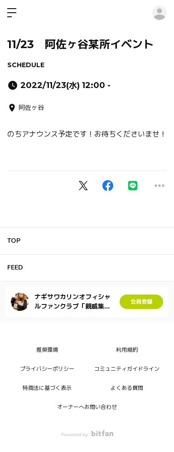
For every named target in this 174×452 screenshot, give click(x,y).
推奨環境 (47, 349)
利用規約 (127, 349)
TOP (13, 240)
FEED (15, 267)
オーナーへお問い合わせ (87, 406)
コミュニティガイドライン (127, 368)
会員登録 (141, 301)
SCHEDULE (25, 65)
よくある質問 (127, 387)
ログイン (159, 12)
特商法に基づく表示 (47, 387)
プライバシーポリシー (47, 368)
